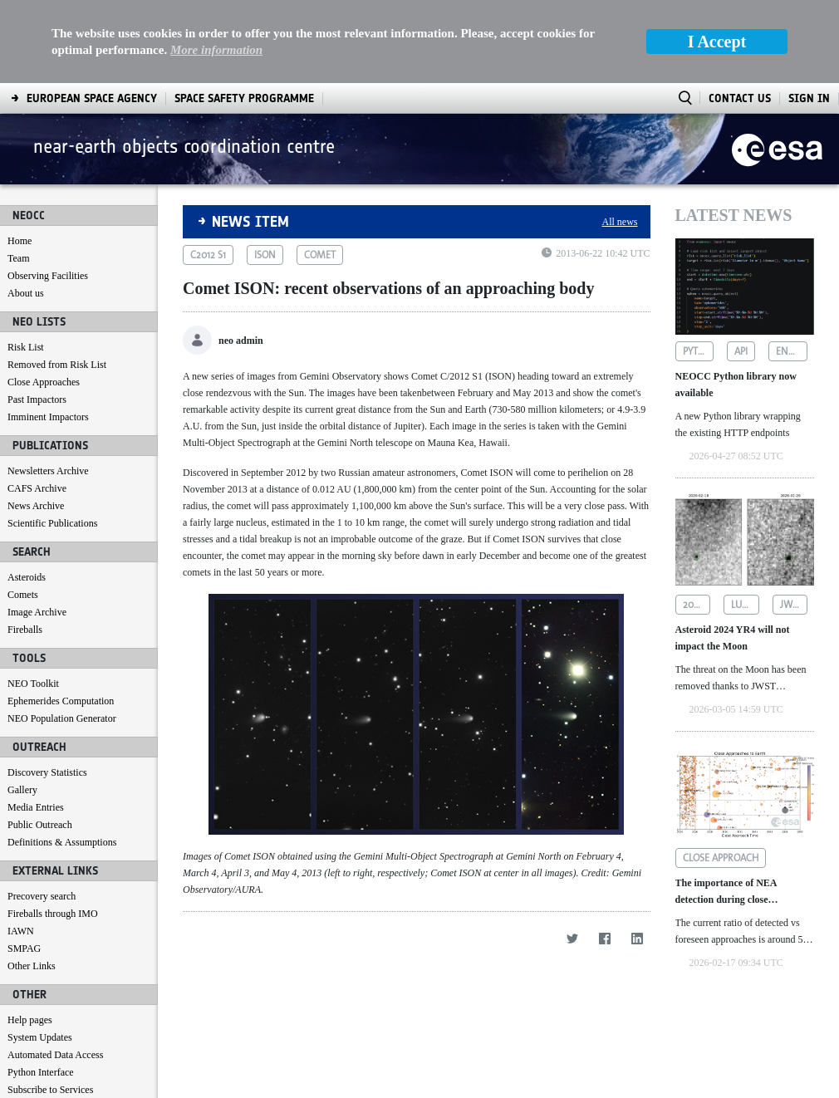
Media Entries (35, 724)
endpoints (791, 268)
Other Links (31, 883)
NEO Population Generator (61, 635)
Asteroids (26, 494)
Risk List (25, 264)
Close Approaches (43, 299)
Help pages (29, 937)
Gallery (22, 707)
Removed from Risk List (56, 281)
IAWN (20, 848)
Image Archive (36, 529)
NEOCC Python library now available (736, 301)
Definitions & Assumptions (61, 759)
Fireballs (24, 546)
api (741, 268)
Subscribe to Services (50, 1006)
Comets (22, 511)
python (698, 268)
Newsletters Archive (48, 388)
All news (620, 139)
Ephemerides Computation (60, 618)
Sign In (809, 15)
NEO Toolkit (33, 600)
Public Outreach (39, 742)
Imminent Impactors (48, 334)
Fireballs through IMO (52, 830)
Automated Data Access (55, 972)
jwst (791, 521)
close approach (720, 775)
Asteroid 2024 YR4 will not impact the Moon (732, 555)
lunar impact (745, 521)
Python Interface (40, 989)
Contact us (28, 1024)
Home (19, 158)
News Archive (35, 423)
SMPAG (24, 865)
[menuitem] (48, 1081)
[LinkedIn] (637, 855)
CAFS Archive (36, 405)
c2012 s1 (208, 172)
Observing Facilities (47, 193)
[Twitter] (573, 855)
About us (25, 210)
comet (320, 172)
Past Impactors (36, 316)
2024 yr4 (697, 521)
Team (18, 175)
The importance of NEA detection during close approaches (726, 809)
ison (265, 172)
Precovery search (41, 813)
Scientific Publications (52, 440)
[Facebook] (605, 855)
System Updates (39, 954)
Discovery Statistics (47, 689)
